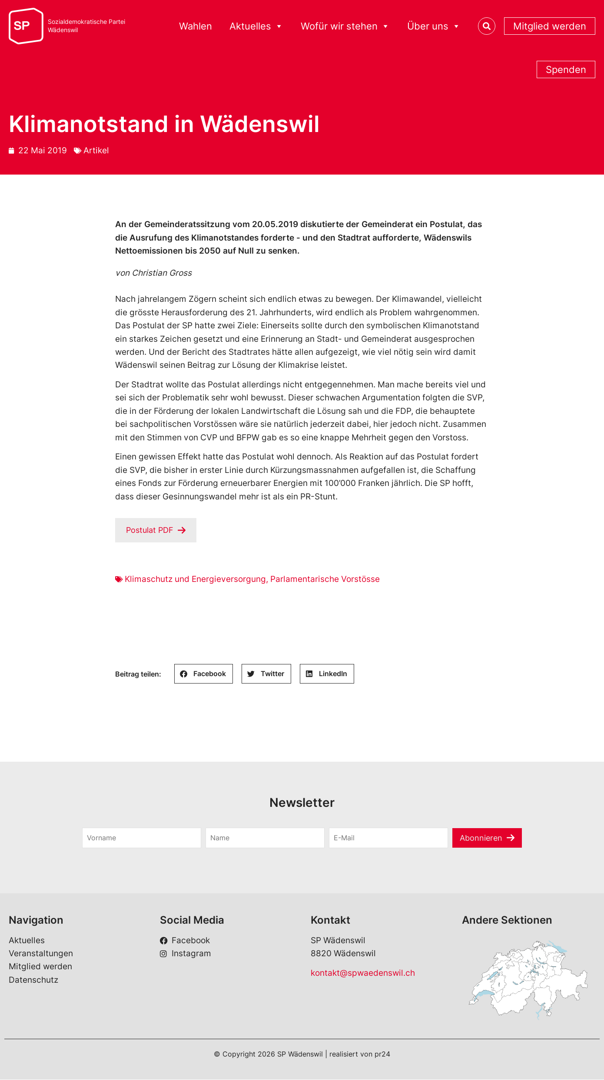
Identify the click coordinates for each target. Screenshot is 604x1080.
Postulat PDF (151, 530)
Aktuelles (27, 941)
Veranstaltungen (41, 954)
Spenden (566, 69)
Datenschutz (33, 980)
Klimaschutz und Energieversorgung (195, 580)
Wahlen (195, 26)
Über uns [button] (434, 26)
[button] (203, 674)
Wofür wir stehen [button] (345, 26)
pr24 (382, 1054)
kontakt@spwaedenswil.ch (363, 973)
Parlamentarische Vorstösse (325, 580)
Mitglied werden (549, 26)
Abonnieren (481, 838)
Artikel (96, 150)
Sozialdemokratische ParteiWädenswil (86, 25)
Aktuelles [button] (256, 26)
